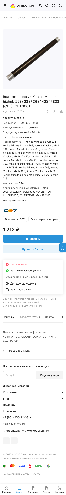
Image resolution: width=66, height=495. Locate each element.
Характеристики (30, 316)
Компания (10, 392)
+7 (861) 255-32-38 (16, 417)
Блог (6, 398)
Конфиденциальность (16, 473)
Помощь (9, 405)
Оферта (36, 473)
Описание (9, 316)
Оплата (49, 316)
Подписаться (49, 375)
